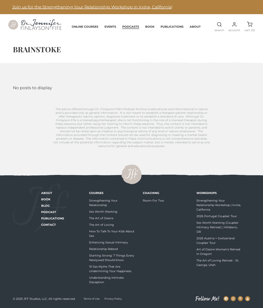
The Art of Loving (101, 225)
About (195, 27)
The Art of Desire (101, 218)
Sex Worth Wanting (103, 211)
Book (149, 27)
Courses (96, 193)
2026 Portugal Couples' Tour (216, 216)
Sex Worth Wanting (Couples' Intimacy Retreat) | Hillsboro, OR (217, 227)
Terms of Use (92, 298)
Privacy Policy (113, 298)
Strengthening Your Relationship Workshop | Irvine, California (218, 205)
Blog (45, 206)
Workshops (206, 193)
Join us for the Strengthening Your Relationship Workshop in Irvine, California (91, 7)
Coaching (151, 193)
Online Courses (85, 27)
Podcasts (130, 27)
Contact (48, 225)
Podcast (48, 212)
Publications (172, 27)
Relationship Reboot (103, 249)
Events (110, 27)
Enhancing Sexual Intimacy (108, 242)
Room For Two (153, 200)
